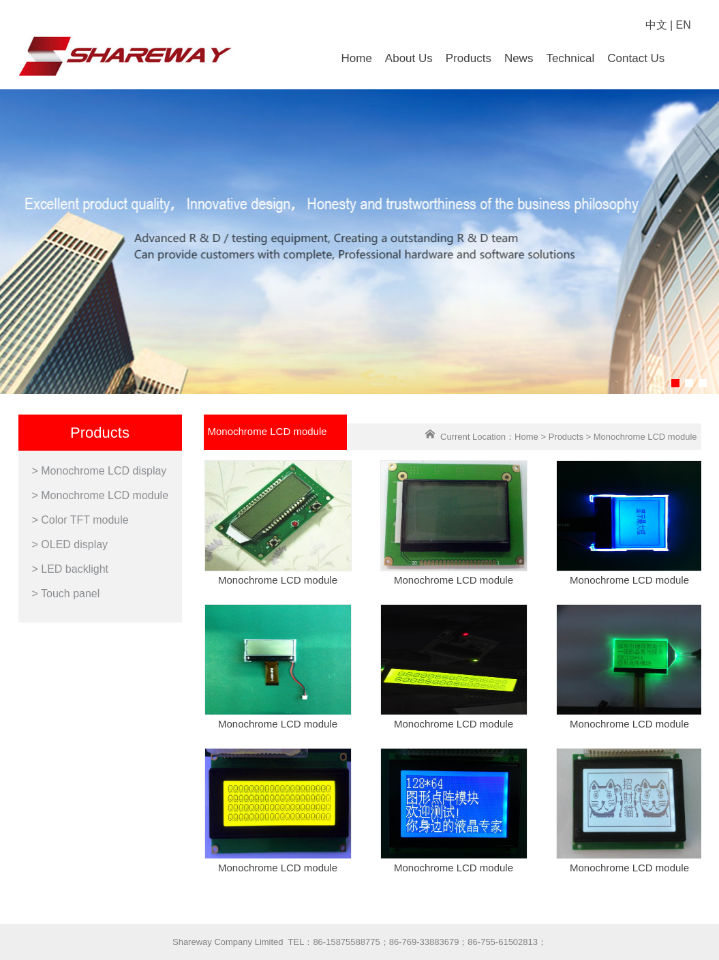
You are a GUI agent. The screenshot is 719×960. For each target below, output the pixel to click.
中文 (656, 25)
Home (356, 58)
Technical (570, 58)
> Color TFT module (80, 520)
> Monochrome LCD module (100, 495)
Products (468, 58)
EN (683, 25)
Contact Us (635, 58)
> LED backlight (70, 569)
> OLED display (70, 544)
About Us (409, 58)
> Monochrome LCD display (99, 471)
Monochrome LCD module (277, 580)
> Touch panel (66, 593)
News (519, 58)
